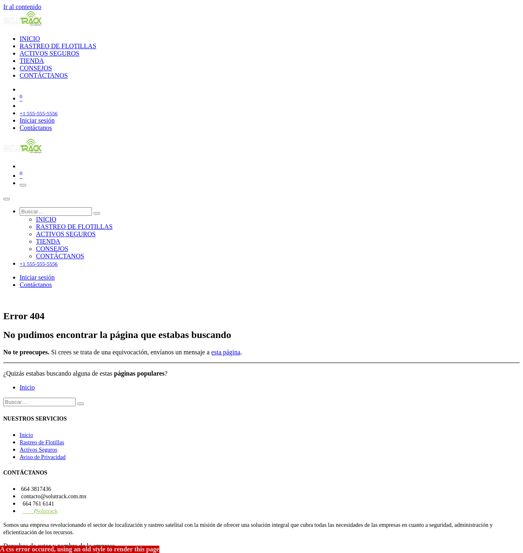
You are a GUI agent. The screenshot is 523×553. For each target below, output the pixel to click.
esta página (226, 352)
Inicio (27, 387)
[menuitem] (30, 38)
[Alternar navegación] (23, 185)
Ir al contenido (22, 6)
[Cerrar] (6, 199)
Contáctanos (36, 127)
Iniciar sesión (37, 120)
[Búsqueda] (97, 213)
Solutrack (47, 511)
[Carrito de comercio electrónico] (270, 97)
